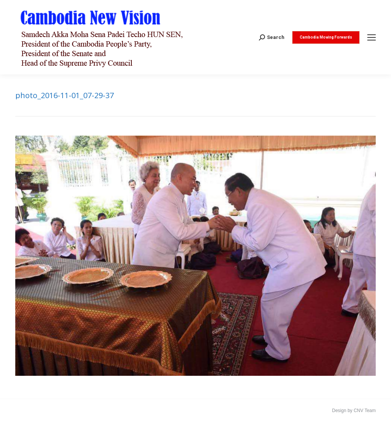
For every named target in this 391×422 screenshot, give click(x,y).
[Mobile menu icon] (371, 37)
